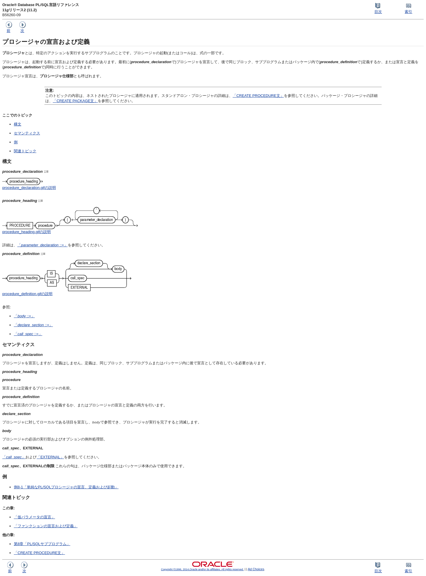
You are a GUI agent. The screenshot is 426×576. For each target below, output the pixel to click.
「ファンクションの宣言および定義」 (46, 526)
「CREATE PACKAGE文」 (75, 101)
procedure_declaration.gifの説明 (29, 187)
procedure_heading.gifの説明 (26, 232)
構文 (17, 124)
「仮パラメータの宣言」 (34, 517)
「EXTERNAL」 (50, 457)
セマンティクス (27, 133)
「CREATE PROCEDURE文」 (258, 95)
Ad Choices (256, 569)
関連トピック (25, 151)
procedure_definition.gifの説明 (27, 294)
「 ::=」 (42, 245)
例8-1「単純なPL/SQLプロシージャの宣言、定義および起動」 (66, 487)
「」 (13, 457)
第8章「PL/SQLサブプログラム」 (42, 544)
